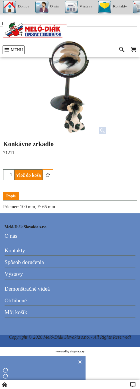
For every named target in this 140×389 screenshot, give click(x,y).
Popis (11, 196)
